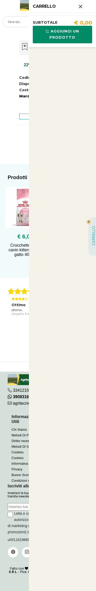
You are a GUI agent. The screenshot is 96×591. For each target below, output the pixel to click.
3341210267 (24, 390)
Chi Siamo (19, 429)
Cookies (18, 452)
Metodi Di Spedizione (27, 446)
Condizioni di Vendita (27, 480)
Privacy (17, 469)
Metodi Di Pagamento (28, 435)
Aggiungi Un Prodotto (62, 34)
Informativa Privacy (26, 463)
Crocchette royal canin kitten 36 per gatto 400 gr (25, 250)
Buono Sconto (22, 475)
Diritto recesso (22, 441)
